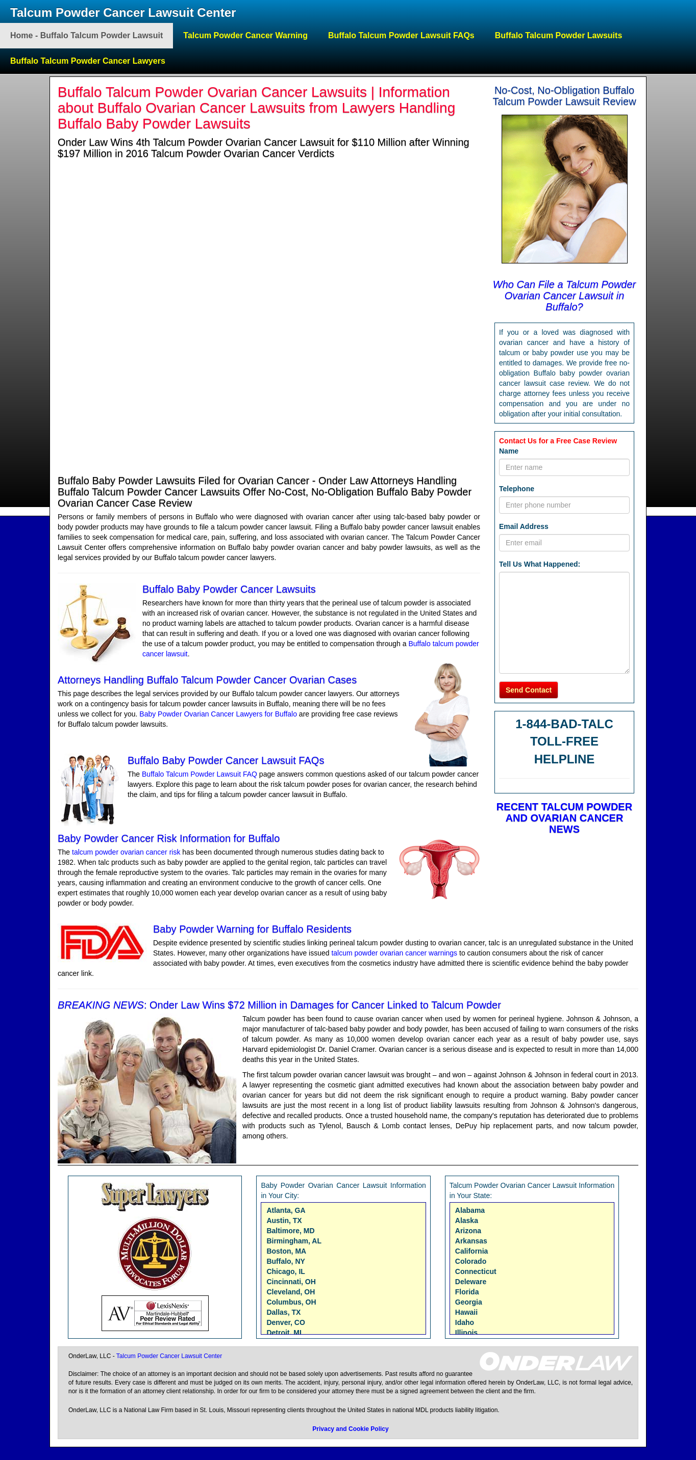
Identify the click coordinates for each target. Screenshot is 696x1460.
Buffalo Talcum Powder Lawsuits (559, 35)
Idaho (464, 1322)
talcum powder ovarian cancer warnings (395, 953)
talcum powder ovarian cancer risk (126, 852)
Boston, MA (286, 1251)
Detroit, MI (283, 1333)
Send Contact (529, 690)
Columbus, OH (291, 1302)
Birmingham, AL (293, 1241)
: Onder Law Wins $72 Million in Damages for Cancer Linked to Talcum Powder (279, 1005)
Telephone (516, 489)
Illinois (466, 1333)
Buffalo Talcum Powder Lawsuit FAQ (200, 774)
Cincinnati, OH (290, 1282)
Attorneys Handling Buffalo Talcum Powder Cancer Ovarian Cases (207, 679)
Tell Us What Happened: (539, 564)
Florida (467, 1292)
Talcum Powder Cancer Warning (245, 35)
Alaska (466, 1220)
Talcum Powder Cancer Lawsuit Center (123, 12)
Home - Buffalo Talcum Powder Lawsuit (86, 35)
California (471, 1251)
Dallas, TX (283, 1312)
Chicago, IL (285, 1271)
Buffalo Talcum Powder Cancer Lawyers (87, 61)
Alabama (470, 1210)
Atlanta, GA (285, 1210)
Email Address (524, 526)
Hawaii (466, 1312)
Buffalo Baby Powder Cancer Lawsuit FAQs (226, 760)
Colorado (470, 1261)
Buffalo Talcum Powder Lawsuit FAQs (401, 35)
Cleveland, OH (290, 1292)
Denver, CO (285, 1322)
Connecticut (475, 1271)
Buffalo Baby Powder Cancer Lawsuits (229, 589)
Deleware (470, 1282)
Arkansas (471, 1241)
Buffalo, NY (285, 1261)
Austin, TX (284, 1220)
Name (508, 451)
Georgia (468, 1302)
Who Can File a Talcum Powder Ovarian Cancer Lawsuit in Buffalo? (564, 295)
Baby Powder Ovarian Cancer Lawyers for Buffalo (218, 714)
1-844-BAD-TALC (564, 724)
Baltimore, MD (290, 1231)
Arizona (468, 1231)
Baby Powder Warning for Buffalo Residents (252, 929)
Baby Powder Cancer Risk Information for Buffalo (169, 838)
